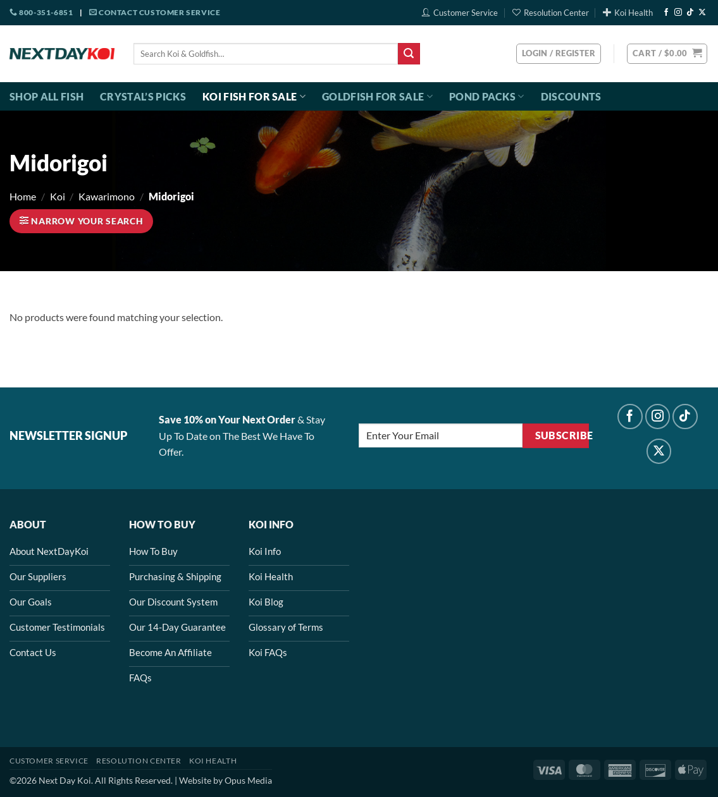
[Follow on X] (702, 12)
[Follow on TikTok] (690, 12)
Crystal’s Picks (143, 96)
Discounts (571, 96)
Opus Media (248, 780)
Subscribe (562, 435)
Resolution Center (550, 13)
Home (22, 196)
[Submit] (408, 53)
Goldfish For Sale (377, 96)
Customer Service (460, 13)
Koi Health (628, 13)
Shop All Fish (46, 96)
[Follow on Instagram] (678, 12)
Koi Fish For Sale (254, 96)
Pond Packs (486, 96)
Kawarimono (106, 196)
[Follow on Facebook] (666, 12)
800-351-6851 (41, 12)
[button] (667, 54)
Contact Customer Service (155, 12)
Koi (57, 196)
